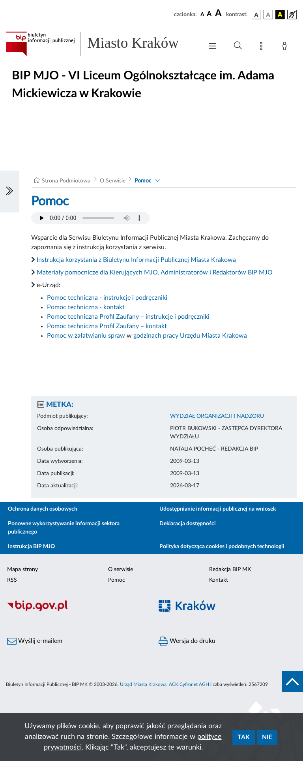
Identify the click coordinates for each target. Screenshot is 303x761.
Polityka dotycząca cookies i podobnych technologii (221, 546)
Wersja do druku (187, 641)
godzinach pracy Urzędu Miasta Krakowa (190, 336)
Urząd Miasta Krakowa (143, 684)
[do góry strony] (292, 681)
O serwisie (120, 569)
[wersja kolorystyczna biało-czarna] (268, 14)
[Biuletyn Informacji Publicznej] (76, 610)
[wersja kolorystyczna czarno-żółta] (280, 14)
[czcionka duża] (219, 13)
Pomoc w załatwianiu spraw (86, 336)
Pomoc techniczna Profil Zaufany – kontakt (107, 326)
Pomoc (143, 181)
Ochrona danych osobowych (42, 509)
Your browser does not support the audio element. (90, 218)
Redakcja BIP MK (230, 569)
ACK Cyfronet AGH (189, 684)
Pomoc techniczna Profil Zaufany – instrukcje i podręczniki (128, 317)
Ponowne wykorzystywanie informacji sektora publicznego (64, 528)
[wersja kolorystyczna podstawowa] (256, 14)
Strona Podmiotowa (66, 181)
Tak (244, 737)
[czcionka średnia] (209, 14)
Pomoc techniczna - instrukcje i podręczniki (107, 298)
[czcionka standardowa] (202, 14)
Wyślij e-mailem (34, 641)
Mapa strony (22, 569)
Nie (267, 737)
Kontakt (218, 580)
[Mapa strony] (263, 47)
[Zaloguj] (286, 47)
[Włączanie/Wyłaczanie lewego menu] (9, 191)
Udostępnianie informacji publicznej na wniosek (217, 509)
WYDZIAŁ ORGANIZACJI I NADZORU (217, 416)
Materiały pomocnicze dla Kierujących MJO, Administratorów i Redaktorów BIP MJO (155, 272)
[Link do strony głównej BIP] (100, 43)
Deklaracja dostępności (187, 523)
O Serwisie (112, 181)
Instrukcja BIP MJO (31, 546)
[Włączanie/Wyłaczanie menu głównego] (212, 46)
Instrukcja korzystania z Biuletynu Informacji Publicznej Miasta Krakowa (136, 260)
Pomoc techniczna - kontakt (86, 307)
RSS (12, 580)
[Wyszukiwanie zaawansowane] (238, 46)
